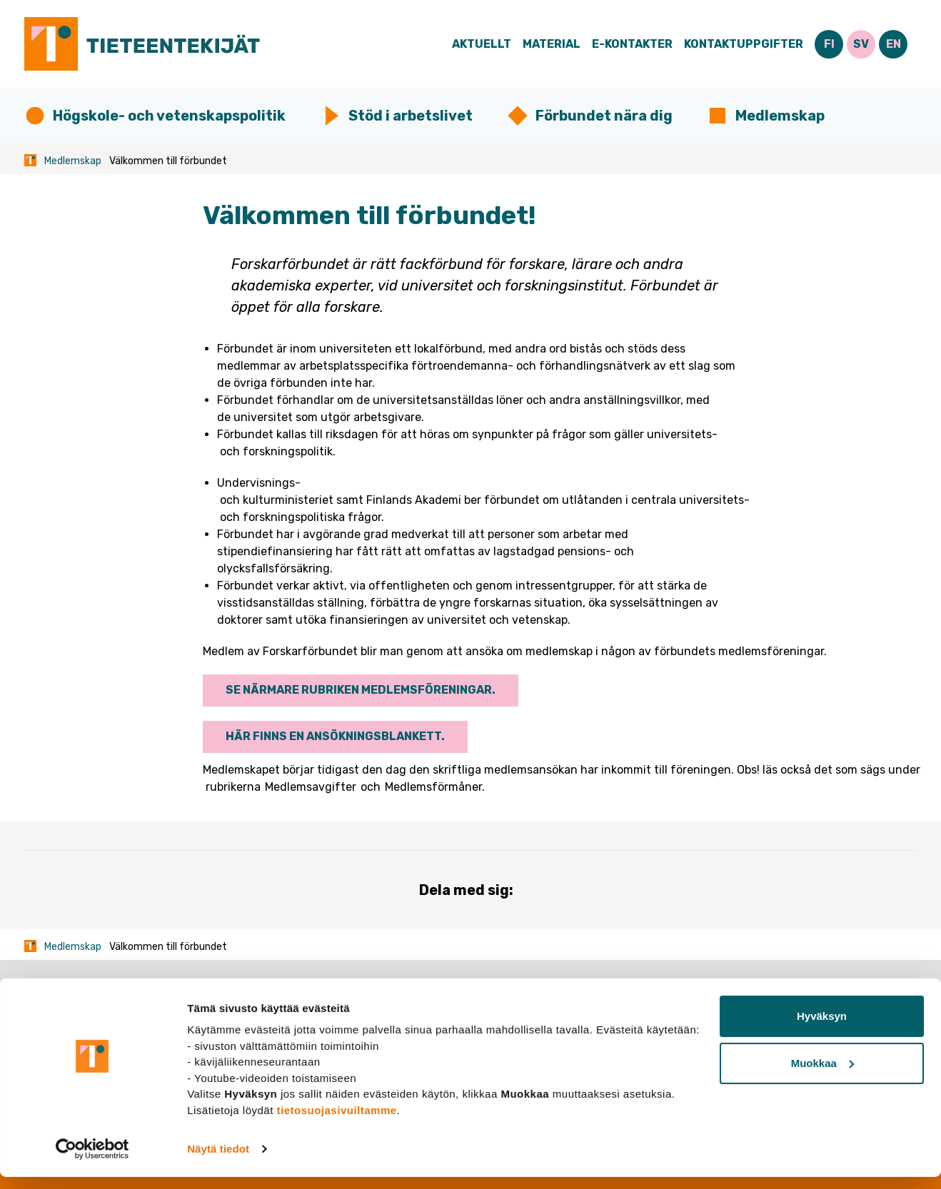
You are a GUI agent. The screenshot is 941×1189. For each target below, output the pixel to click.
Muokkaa (822, 1074)
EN (893, 44)
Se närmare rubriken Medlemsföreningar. (360, 690)
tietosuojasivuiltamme (337, 1121)
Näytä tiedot (218, 1161)
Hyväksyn (822, 1028)
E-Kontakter (632, 44)
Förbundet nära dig (604, 115)
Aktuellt (481, 44)
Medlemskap (780, 115)
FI (829, 44)
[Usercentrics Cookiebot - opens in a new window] (92, 1161)
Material (551, 44)
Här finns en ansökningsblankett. (335, 736)
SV (861, 44)
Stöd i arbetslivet (410, 115)
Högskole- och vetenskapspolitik (169, 115)
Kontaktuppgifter (743, 44)
